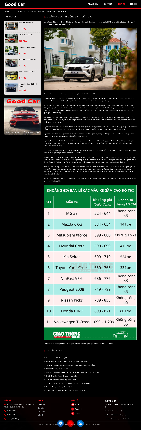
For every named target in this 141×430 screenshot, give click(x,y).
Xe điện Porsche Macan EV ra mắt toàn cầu (61, 376)
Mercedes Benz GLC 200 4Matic (28, 85)
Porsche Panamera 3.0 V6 (28, 59)
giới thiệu (108, 4)
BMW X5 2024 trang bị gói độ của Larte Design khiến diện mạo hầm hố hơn (72, 372)
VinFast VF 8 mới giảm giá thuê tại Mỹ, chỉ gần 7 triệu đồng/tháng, (69, 383)
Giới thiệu (41, 408)
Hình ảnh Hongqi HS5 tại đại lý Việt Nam (60, 387)
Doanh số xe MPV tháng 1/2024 (57, 358)
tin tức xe (18, 11)
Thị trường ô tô (30, 11)
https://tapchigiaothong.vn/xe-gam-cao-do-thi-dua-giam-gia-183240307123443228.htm (81, 344)
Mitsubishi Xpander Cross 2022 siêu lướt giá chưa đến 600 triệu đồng (70, 365)
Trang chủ (41, 405)
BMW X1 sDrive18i (26, 35)
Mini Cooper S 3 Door (27, 72)
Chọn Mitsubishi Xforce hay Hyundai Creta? (61, 380)
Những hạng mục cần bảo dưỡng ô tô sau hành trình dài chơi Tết (69, 361)
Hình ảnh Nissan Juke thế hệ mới (57, 369)
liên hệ (133, 4)
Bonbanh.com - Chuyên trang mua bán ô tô (87, 424)
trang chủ (93, 4)
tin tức (121, 4)
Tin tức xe (41, 412)
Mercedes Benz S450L (27, 47)
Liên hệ (40, 415)
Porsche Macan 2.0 (26, 22)
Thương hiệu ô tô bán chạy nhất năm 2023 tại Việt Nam (65, 390)
